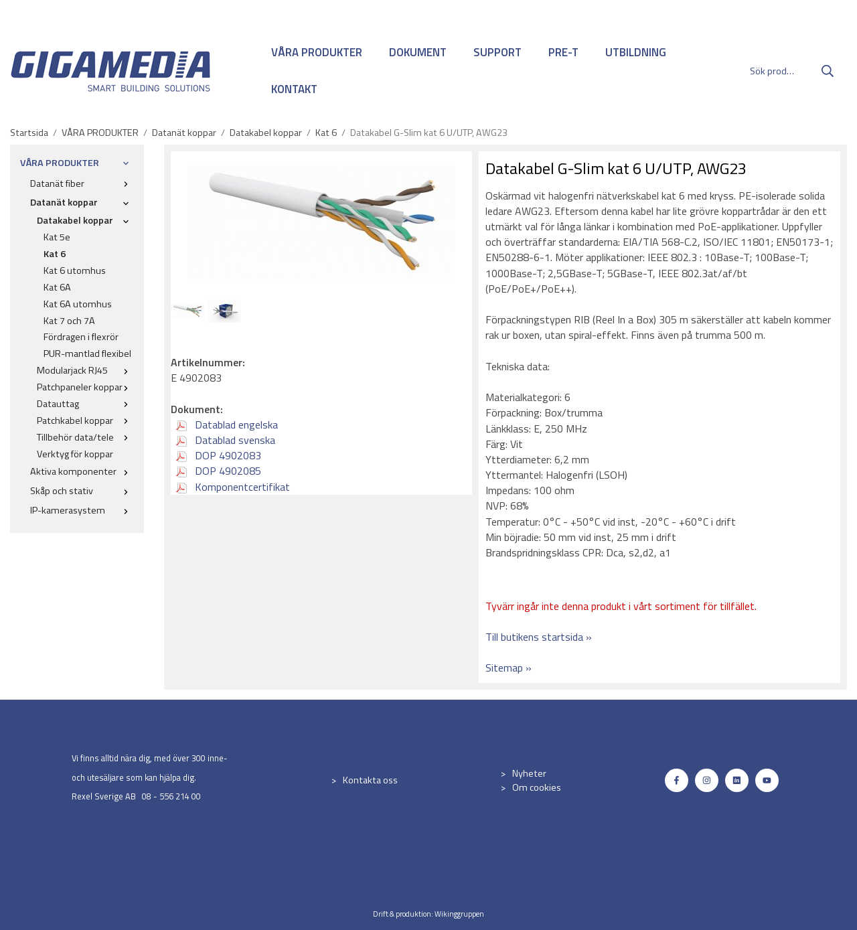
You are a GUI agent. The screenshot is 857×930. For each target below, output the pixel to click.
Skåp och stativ (82, 490)
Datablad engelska (227, 424)
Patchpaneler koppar (85, 387)
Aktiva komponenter (82, 471)
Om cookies (536, 787)
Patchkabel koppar (85, 420)
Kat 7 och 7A (69, 320)
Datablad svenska (225, 440)
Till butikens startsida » (538, 637)
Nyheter (529, 773)
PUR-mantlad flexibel (87, 353)
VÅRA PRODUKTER (316, 52)
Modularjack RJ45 (85, 370)
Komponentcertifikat (233, 487)
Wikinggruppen (459, 913)
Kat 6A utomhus (78, 304)
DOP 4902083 (218, 455)
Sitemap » (508, 668)
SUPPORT (497, 52)
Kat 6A (57, 287)
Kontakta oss (370, 780)
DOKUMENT (418, 52)
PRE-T (563, 52)
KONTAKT (294, 89)
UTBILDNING (635, 52)
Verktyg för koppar (75, 454)
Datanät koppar (82, 202)
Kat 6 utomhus (75, 270)
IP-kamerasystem (82, 510)
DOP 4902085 (218, 471)
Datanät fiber (82, 183)
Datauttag (85, 403)
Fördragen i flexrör (81, 336)
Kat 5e (57, 237)
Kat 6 (55, 253)
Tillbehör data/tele (85, 437)
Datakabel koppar (85, 220)
